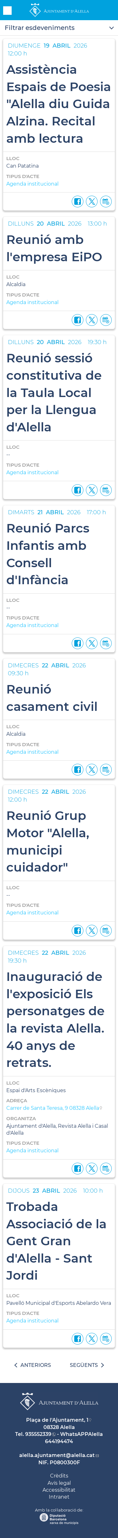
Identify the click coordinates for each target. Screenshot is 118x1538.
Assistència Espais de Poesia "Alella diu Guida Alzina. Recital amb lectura (58, 104)
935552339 (38, 1434)
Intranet (59, 1497)
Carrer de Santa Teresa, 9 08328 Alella (52, 1108)
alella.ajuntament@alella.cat (57, 1455)
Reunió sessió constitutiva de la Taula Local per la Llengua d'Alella (54, 392)
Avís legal (59, 1483)
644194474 (59, 1441)
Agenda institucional (32, 184)
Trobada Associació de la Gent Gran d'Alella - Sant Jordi (56, 1241)
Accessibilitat (59, 1490)
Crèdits (59, 1476)
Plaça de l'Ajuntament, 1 (57, 1420)
